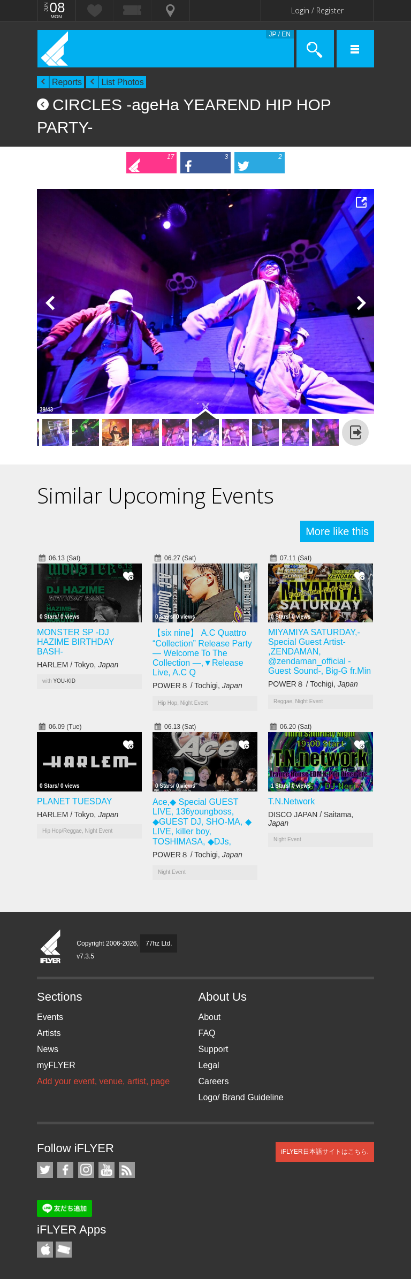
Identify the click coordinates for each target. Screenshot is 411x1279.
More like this (337, 531)
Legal (209, 1065)
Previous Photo (50, 303)
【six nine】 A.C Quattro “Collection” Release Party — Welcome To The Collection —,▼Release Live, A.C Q (202, 652)
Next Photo (360, 303)
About (210, 1017)
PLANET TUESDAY (74, 801)
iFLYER (50, 947)
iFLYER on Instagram (86, 1170)
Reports (67, 82)
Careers (214, 1081)
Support (214, 1049)
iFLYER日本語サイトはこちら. (325, 1151)
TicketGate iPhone (64, 1250)
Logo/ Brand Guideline (241, 1097)
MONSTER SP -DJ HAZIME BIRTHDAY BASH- (75, 642)
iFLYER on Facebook (65, 1170)
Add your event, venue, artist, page (103, 1081)
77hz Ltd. (159, 943)
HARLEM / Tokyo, (77, 664)
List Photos (122, 82)
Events (50, 1017)
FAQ (207, 1033)
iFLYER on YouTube (106, 1170)
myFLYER (56, 1065)
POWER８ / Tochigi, (197, 685)
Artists (48, 1033)
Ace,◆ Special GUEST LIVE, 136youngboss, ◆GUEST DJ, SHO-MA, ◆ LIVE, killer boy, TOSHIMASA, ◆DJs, (202, 821)
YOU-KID (64, 681)
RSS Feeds (127, 1170)
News (47, 1049)
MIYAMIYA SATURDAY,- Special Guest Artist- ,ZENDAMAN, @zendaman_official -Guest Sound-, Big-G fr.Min (319, 651)
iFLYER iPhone (45, 1250)
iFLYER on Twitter (45, 1170)
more (355, 432)
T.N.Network (291, 801)
